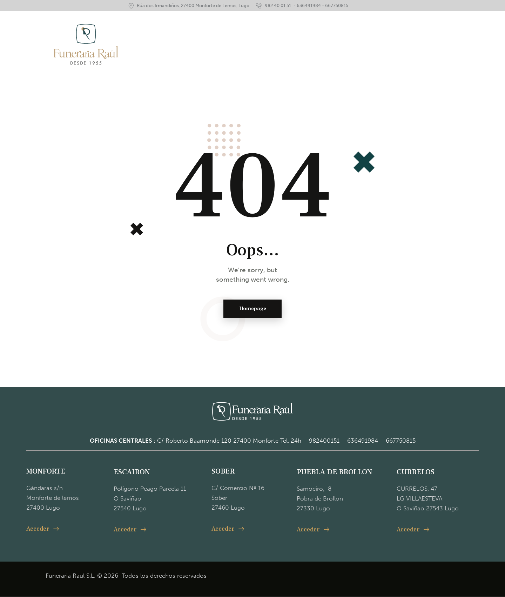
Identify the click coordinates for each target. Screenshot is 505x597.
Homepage (253, 309)
